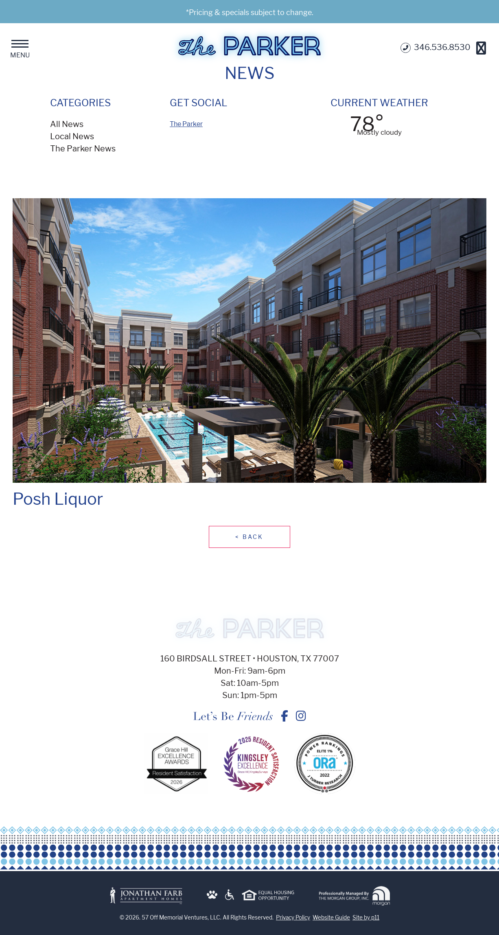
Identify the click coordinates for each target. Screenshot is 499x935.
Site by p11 (365, 921)
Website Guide (331, 921)
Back (249, 536)
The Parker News (83, 148)
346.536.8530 (436, 48)
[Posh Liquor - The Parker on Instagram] (301, 720)
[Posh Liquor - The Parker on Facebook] (284, 720)
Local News (72, 136)
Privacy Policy (293, 921)
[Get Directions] (481, 48)
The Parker (186, 124)
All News (66, 124)
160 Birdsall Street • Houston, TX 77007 (249, 662)
